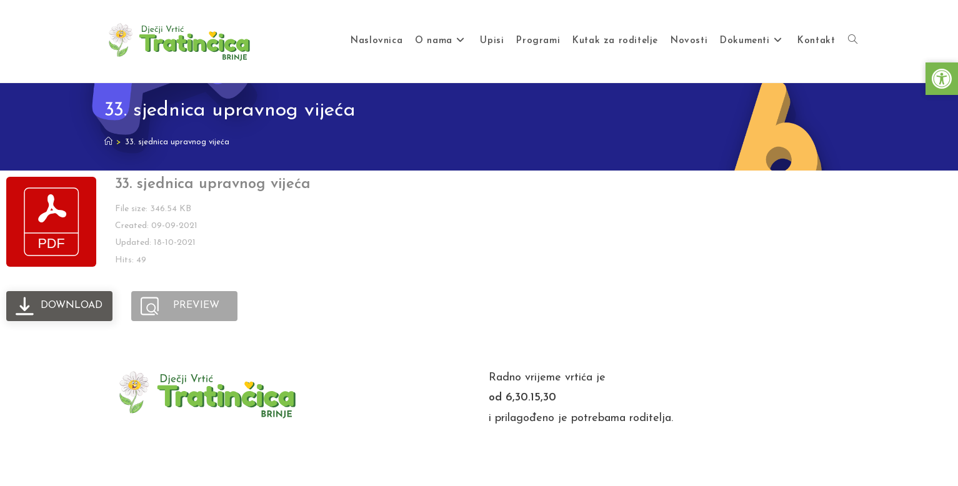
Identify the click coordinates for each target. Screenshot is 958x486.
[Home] (108, 142)
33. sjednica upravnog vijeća (177, 142)
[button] (942, 78)
